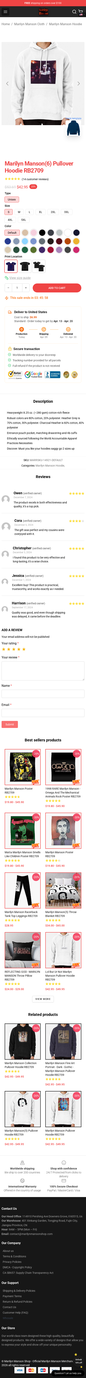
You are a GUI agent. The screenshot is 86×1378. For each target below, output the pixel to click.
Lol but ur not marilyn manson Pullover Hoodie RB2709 (60, 975)
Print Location (13, 256)
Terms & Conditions (14, 1256)
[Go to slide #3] (63, 148)
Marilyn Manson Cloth (29, 24)
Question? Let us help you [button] (67, 1373)
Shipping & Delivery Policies (19, 1290)
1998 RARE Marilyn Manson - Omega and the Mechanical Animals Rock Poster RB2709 (63, 792)
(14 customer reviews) (35, 179)
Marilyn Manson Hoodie (65, 24)
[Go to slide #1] (22, 148)
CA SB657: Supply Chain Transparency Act (28, 1272)
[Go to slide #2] (43, 148)
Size (7, 205)
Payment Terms (12, 1296)
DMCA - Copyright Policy (17, 1267)
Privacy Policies (12, 1261)
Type (8, 193)
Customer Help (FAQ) (15, 1312)
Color (8, 226)
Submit (9, 724)
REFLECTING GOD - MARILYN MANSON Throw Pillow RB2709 (22, 975)
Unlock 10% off (78, 1361)
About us (8, 1250)
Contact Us (9, 1307)
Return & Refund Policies (17, 1301)
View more (43, 999)
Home (6, 24)
